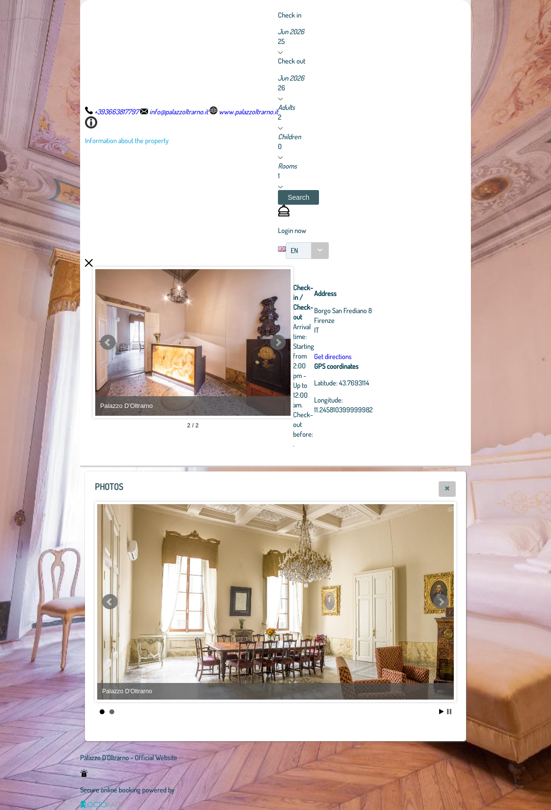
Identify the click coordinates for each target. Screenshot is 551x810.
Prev (108, 342)
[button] (298, 197)
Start (441, 711)
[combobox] (307, 250)
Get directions (333, 356)
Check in (289, 14)
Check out (291, 60)
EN (294, 250)
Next (278, 342)
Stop (449, 711)
